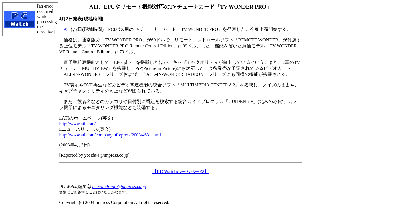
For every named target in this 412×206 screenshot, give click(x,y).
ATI (67, 29)
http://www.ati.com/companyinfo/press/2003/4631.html (110, 134)
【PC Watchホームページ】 (180, 171)
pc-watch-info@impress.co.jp (119, 186)
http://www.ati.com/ (77, 123)
